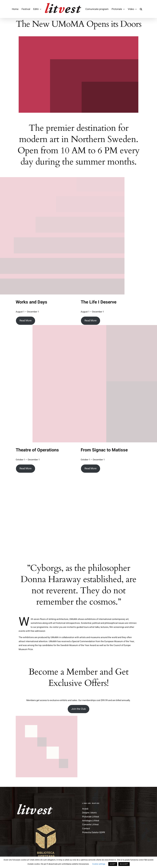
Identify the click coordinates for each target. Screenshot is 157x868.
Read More (26, 320)
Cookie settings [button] (98, 864)
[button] (141, 9)
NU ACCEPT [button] (124, 864)
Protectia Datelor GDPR (93, 821)
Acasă (85, 797)
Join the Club (78, 698)
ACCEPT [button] (113, 864)
